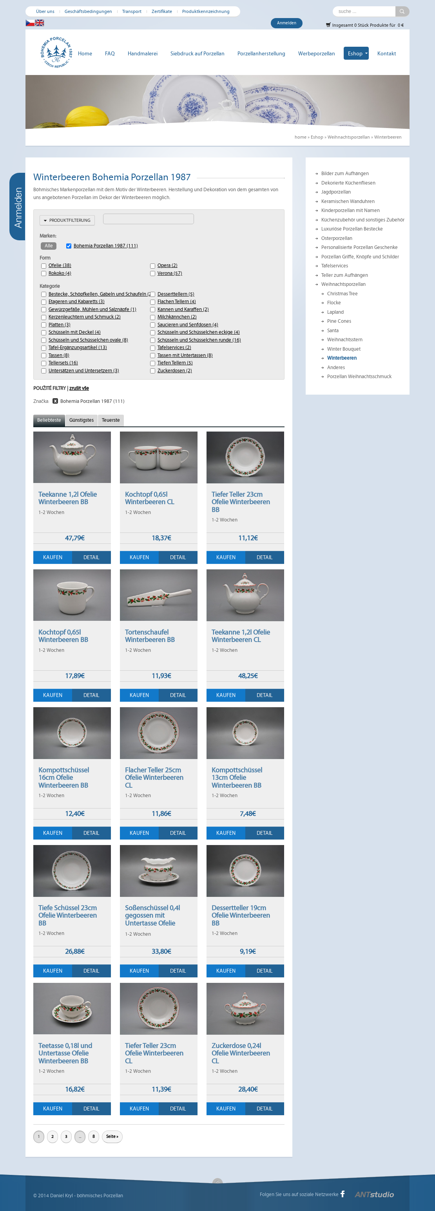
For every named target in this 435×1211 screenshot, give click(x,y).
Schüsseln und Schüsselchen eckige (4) (187, 332)
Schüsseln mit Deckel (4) (75, 332)
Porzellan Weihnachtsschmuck (359, 376)
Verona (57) (170, 273)
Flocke (334, 303)
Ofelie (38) (60, 265)
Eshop (355, 53)
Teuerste (111, 420)
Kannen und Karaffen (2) (183, 309)
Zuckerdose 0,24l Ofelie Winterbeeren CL (241, 1053)
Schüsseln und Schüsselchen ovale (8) (78, 340)
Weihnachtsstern (344, 340)
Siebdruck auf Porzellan (197, 53)
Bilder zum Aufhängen (345, 173)
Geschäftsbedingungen (88, 11)
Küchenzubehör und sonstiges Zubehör (362, 220)
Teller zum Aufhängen (344, 275)
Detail (91, 557)
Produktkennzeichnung (206, 11)
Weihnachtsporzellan (349, 137)
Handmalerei (143, 53)
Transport (131, 11)
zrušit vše (79, 388)
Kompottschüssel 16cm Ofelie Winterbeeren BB (63, 778)
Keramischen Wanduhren (348, 201)
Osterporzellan (336, 238)
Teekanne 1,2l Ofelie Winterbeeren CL (241, 636)
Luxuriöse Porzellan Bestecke (352, 229)
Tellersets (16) (63, 363)
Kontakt (386, 53)
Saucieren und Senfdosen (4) (187, 325)
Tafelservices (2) (174, 347)
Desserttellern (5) (176, 294)
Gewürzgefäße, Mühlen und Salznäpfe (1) (78, 309)
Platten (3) (60, 325)
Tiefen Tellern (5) (175, 363)
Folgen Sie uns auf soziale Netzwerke (299, 1194)
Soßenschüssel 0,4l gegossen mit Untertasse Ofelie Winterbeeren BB (152, 919)
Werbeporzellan (316, 53)
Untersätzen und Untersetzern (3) (78, 371)
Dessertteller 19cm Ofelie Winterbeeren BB (241, 915)
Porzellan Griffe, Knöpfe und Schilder (360, 257)
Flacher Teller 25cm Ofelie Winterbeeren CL (154, 778)
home (300, 137)
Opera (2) (168, 265)
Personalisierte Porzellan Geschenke (359, 247)
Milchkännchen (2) (177, 317)
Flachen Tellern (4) (177, 301)
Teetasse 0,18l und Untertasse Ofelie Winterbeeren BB (65, 1053)
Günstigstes (81, 420)
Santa (333, 330)
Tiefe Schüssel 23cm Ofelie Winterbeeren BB (67, 915)
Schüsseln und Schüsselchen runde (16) (187, 340)
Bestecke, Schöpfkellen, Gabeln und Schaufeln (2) (78, 294)
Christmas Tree (342, 294)
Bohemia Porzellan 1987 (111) (106, 246)
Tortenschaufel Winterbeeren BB (150, 636)
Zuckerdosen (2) (175, 371)
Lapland (335, 312)
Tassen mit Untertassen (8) (185, 355)
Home (85, 53)
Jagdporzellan (336, 192)
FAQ (110, 53)
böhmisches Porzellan (100, 1196)
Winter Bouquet (344, 349)
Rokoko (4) (60, 273)
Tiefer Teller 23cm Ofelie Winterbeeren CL (154, 1053)
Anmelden (286, 23)
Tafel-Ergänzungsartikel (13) (78, 347)
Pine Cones (339, 321)
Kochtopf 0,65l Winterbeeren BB (63, 636)
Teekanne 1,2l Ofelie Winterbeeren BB (67, 498)
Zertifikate (162, 11)
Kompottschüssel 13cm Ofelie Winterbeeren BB (237, 778)
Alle (49, 246)
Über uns (45, 11)
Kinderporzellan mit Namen (350, 210)
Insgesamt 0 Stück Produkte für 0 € (365, 25)
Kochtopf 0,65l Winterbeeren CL (149, 498)
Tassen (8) (59, 355)
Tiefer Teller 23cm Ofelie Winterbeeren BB (241, 502)
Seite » (112, 1136)
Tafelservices (334, 266)
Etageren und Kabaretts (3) (77, 301)
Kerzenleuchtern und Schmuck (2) (78, 317)
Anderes (336, 367)
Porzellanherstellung (261, 53)
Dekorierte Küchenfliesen (348, 183)
